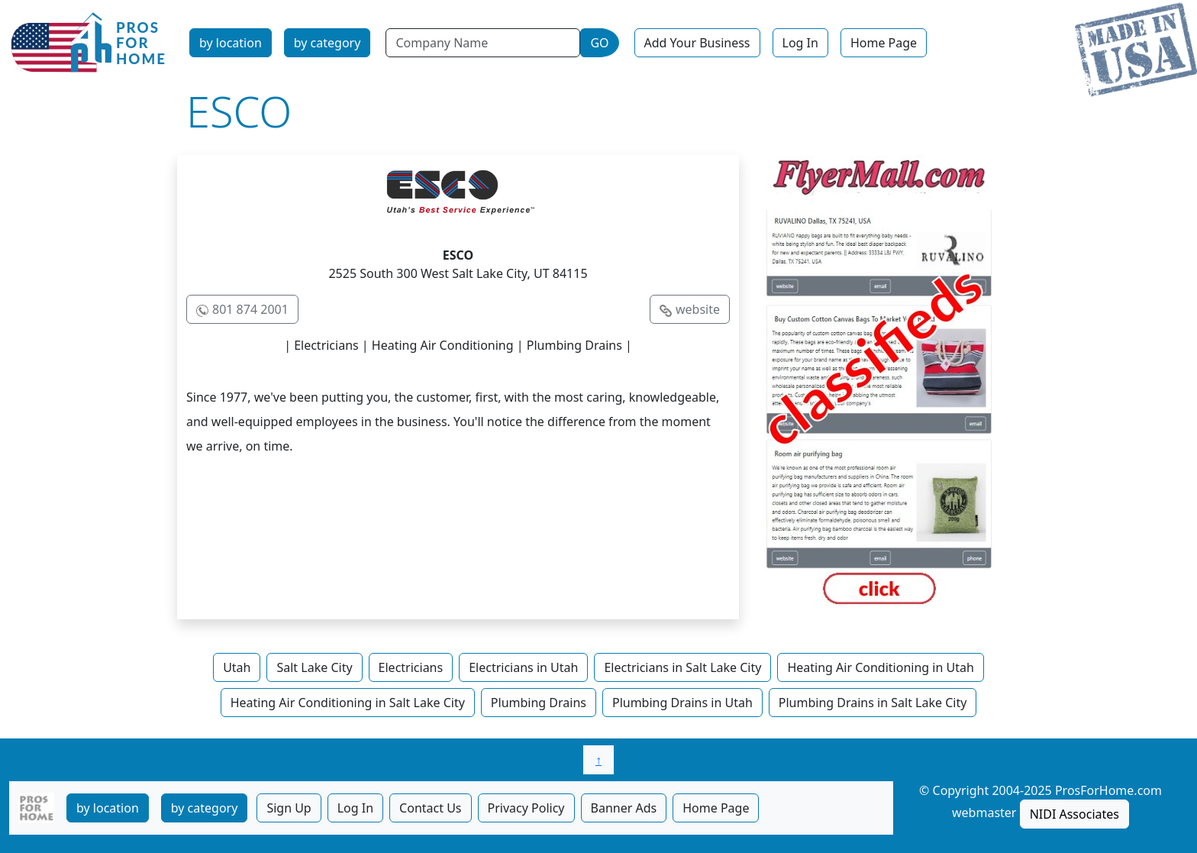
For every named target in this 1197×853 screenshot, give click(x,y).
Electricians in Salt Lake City (682, 667)
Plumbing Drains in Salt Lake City (873, 702)
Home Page (883, 42)
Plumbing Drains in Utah (682, 702)
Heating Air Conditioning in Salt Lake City (348, 702)
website (698, 309)
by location (230, 42)
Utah (236, 667)
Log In (800, 42)
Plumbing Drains (538, 702)
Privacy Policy (526, 808)
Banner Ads (624, 808)
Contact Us (430, 808)
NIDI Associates (1074, 814)
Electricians (411, 667)
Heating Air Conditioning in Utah (880, 667)
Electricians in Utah (523, 667)
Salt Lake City (314, 667)
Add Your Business (697, 42)
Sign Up (288, 808)
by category (327, 42)
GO (599, 42)
